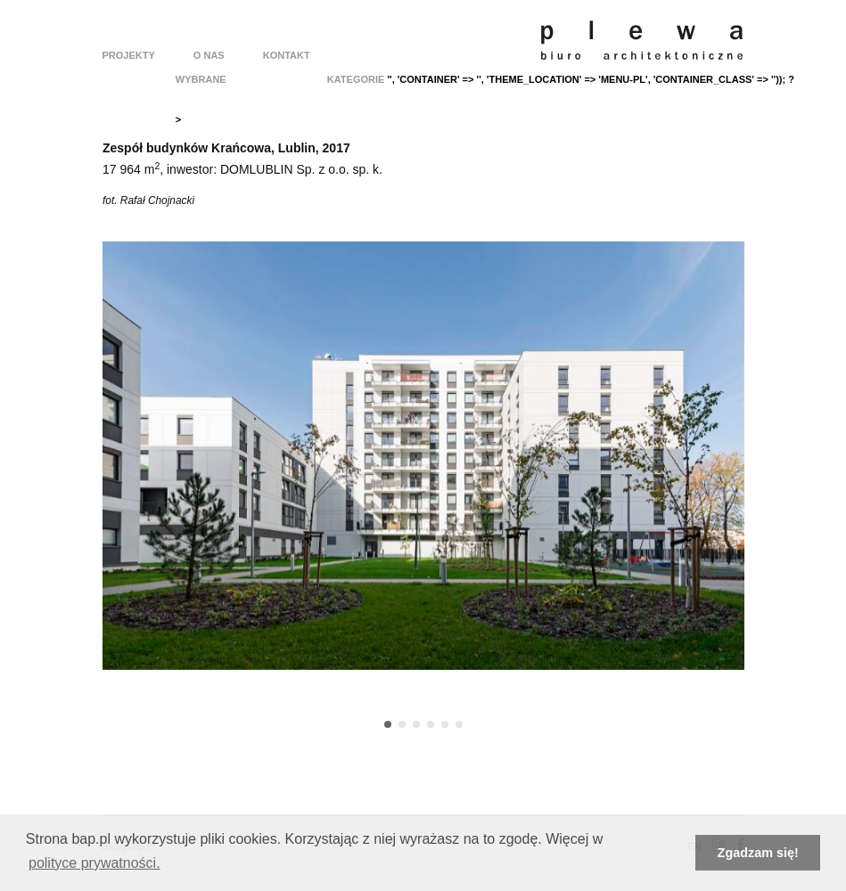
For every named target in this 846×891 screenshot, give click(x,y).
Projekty (129, 55)
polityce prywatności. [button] (94, 863)
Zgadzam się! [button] (758, 853)
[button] (387, 724)
